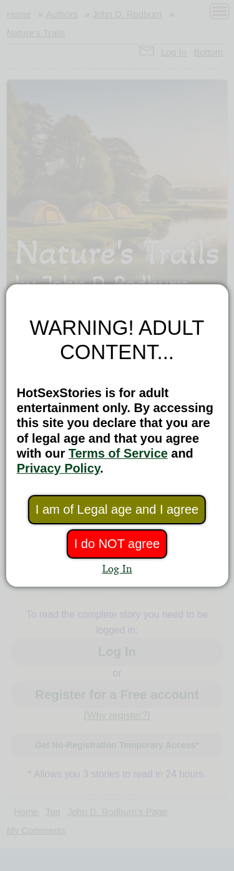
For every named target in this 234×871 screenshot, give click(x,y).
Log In (117, 568)
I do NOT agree (117, 544)
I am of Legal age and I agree (117, 509)
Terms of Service (118, 453)
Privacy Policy (58, 468)
